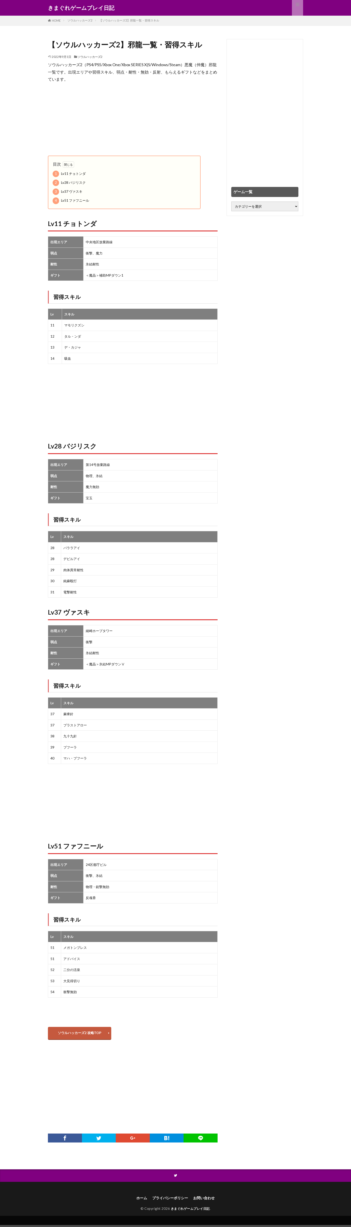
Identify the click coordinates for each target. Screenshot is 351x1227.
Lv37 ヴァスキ (67, 191)
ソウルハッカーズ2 (79, 20)
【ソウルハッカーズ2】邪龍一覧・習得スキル (129, 20)
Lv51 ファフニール (71, 200)
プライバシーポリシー (169, 1199)
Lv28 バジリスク (69, 183)
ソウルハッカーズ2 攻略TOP (81, 1033)
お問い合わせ (207, 1199)
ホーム (138, 1199)
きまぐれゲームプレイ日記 (81, 8)
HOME (56, 20)
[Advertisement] (133, 119)
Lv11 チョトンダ (69, 174)
